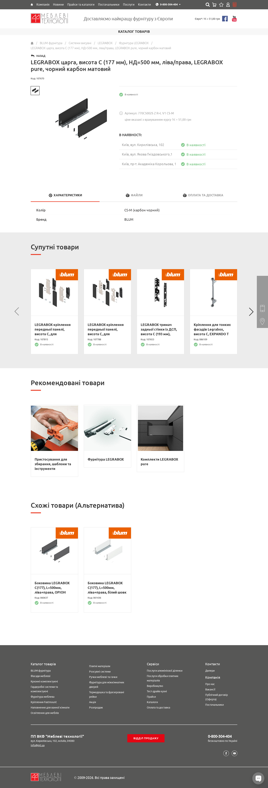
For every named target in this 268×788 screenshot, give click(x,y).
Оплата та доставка (158, 707)
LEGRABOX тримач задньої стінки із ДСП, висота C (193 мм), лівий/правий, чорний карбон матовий (159, 334)
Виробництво (155, 685)
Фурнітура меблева (42, 696)
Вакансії (210, 689)
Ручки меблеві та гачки (103, 677)
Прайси (151, 696)
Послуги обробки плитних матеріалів (162, 678)
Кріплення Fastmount (44, 702)
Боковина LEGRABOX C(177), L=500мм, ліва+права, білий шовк (107, 587)
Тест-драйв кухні (157, 691)
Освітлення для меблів (45, 712)
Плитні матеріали (99, 666)
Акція (92, 702)
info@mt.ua (37, 745)
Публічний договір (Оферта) (216, 697)
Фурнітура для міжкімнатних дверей (106, 684)
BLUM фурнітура (41, 670)
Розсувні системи (100, 671)
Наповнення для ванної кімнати (50, 707)
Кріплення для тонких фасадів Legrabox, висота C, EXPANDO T (212, 329)
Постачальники (214, 704)
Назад (40, 56)
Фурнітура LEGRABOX (106, 459)
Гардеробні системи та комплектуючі (44, 689)
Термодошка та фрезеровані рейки (106, 694)
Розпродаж (96, 707)
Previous (17, 311)
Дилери (210, 670)
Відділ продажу (146, 738)
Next (251, 311)
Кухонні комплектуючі (44, 681)
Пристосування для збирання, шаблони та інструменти (53, 463)
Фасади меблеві (40, 676)
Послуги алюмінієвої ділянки (164, 670)
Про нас (210, 684)
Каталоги (152, 702)
